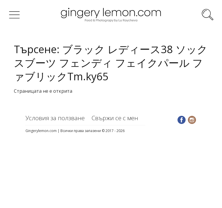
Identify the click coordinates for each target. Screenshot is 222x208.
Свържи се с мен (115, 118)
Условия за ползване (55, 118)
